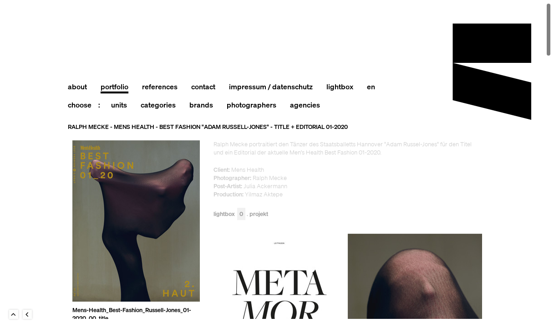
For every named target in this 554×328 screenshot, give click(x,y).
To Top (13, 314)
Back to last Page (27, 314)
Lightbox (229, 214)
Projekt (258, 214)
